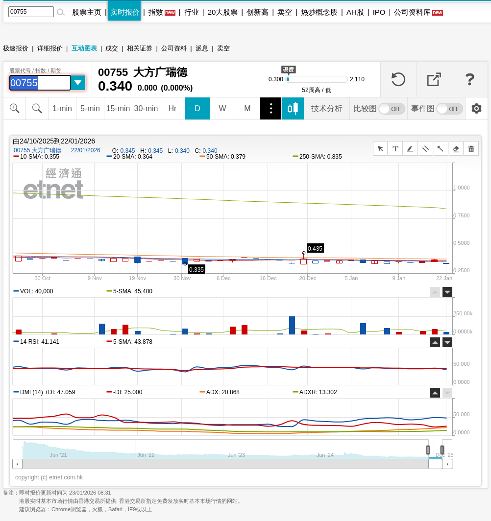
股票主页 (86, 12)
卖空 (284, 12)
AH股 (355, 12)
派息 (202, 48)
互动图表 (84, 48)
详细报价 (50, 48)
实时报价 (125, 12)
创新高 (257, 12)
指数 (155, 12)
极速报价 (15, 48)
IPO (379, 12)
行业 (191, 12)
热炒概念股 (319, 12)
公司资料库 (412, 12)
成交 (111, 48)
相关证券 (139, 48)
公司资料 (174, 48)
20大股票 (223, 12)
